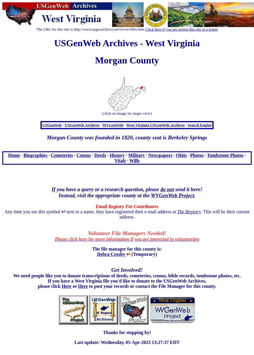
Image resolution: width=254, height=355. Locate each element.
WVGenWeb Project (172, 195)
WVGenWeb (113, 125)
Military (136, 155)
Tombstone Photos (225, 155)
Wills (134, 160)
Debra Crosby (113, 254)
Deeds (100, 155)
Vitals (120, 160)
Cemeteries (62, 155)
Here (66, 286)
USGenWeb (52, 125)
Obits (181, 155)
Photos (197, 155)
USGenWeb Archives (82, 125)
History (117, 155)
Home (14, 155)
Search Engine (199, 125)
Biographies (35, 155)
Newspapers (160, 155)
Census (84, 155)
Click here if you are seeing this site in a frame (181, 29)
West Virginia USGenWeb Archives (155, 125)
